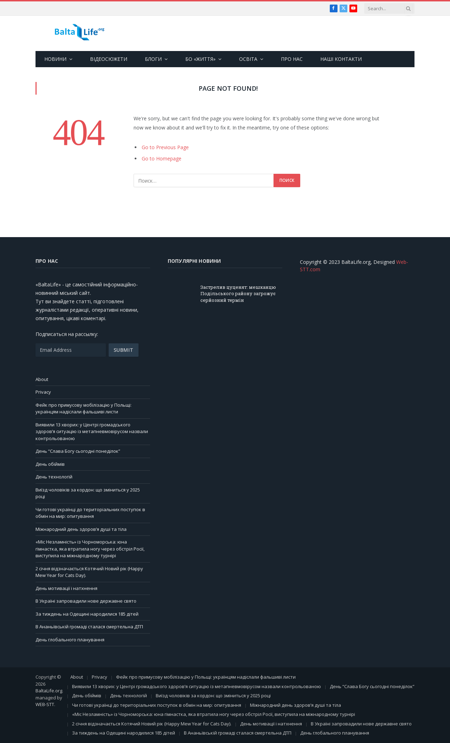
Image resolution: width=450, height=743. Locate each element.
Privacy (43, 392)
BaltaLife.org (49, 690)
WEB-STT (45, 704)
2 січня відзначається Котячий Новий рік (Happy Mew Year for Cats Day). (151, 723)
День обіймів (50, 464)
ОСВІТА (248, 59)
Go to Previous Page (165, 147)
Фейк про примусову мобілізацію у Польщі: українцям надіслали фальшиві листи (83, 408)
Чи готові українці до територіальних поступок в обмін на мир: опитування (90, 513)
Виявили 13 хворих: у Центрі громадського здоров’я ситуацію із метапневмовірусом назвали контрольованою (92, 431)
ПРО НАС (292, 59)
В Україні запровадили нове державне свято (86, 601)
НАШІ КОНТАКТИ (341, 59)
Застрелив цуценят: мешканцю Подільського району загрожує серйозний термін (238, 293)
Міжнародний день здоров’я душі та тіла (81, 529)
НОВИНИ (55, 59)
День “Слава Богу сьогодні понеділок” (78, 451)
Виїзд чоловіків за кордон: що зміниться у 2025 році (213, 695)
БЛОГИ (153, 59)
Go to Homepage (161, 158)
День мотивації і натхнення (66, 588)
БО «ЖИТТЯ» (200, 59)
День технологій (54, 477)
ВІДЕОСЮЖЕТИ (108, 59)
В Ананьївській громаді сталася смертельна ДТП (89, 626)
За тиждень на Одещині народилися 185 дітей (87, 614)
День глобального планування (70, 639)
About (42, 379)
